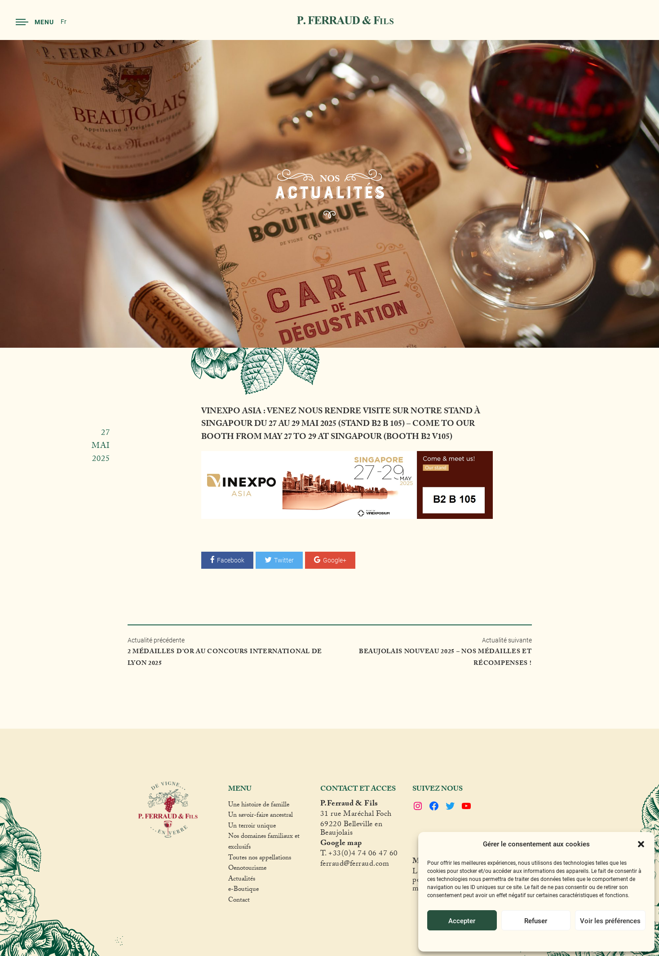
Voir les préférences (610, 920)
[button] (641, 844)
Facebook (227, 560)
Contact (239, 901)
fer (324, 865)
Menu (35, 22)
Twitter (279, 560)
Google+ (330, 560)
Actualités (241, 880)
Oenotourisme (247, 869)
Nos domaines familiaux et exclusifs (264, 842)
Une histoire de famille (258, 806)
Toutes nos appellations (259, 859)
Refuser (535, 920)
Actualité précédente (228, 653)
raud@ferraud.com (359, 865)
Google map (341, 844)
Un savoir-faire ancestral (260, 816)
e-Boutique (243, 890)
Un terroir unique (252, 827)
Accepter (461, 920)
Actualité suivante (430, 653)
